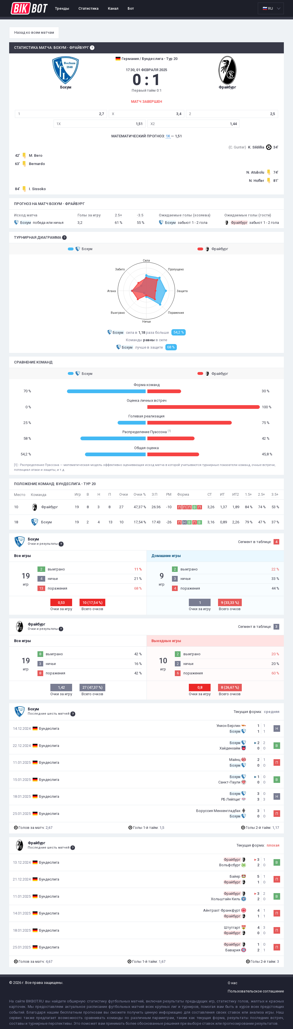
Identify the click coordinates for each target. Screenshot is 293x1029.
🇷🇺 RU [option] (268, 8)
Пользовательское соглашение (256, 991)
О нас (232, 983)
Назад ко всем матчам (34, 32)
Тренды (62, 8)
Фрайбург (212, 249)
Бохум (80, 249)
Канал (113, 8)
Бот (131, 8)
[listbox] (271, 8)
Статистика (88, 8)
